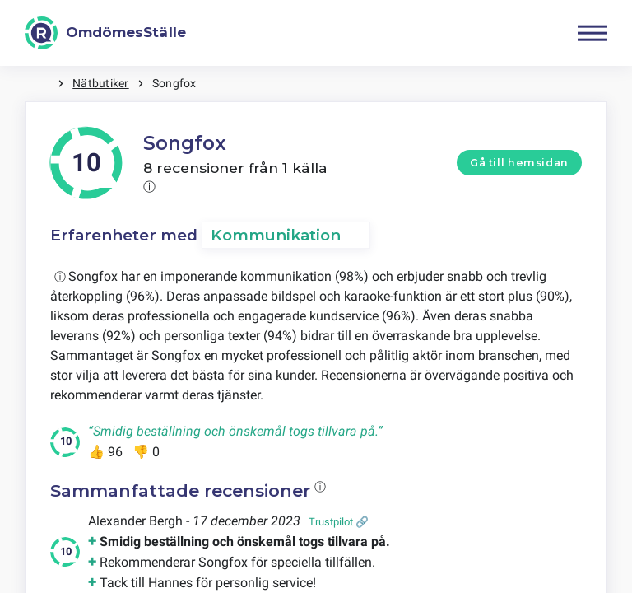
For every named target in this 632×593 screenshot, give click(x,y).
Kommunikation (276, 235)
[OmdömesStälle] (105, 33)
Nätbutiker (100, 83)
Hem (41, 83)
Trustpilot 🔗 (339, 522)
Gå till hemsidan (519, 162)
